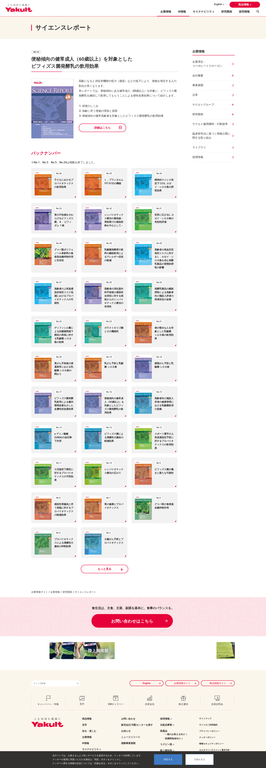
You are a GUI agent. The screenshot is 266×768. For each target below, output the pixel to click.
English (218, 4)
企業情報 (55, 592)
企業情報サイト (39, 592)
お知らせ (126, 726)
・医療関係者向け (171, 733)
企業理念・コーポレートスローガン (207, 63)
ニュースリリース (130, 732)
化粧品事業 (166, 719)
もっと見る (104, 569)
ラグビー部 (166, 739)
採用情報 (244, 11)
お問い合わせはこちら (132, 621)
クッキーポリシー (207, 732)
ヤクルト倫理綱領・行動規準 (210, 124)
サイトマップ (205, 713)
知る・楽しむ (89, 726)
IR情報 (85, 738)
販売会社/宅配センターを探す (137, 719)
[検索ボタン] (77, 678)
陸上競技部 (166, 745)
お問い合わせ (128, 713)
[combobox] (53, 678)
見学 (84, 719)
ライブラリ (199, 147)
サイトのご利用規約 (208, 720)
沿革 (195, 95)
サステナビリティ (203, 11)
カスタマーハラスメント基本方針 (214, 745)
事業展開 (197, 85)
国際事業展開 (128, 738)
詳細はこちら (102, 127)
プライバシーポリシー (209, 726)
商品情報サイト (218, 678)
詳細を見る (199, 759)
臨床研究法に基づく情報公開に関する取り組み (211, 135)
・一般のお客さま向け (174, 729)
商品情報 (243, 4)
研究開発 (226, 11)
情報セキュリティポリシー (211, 738)
